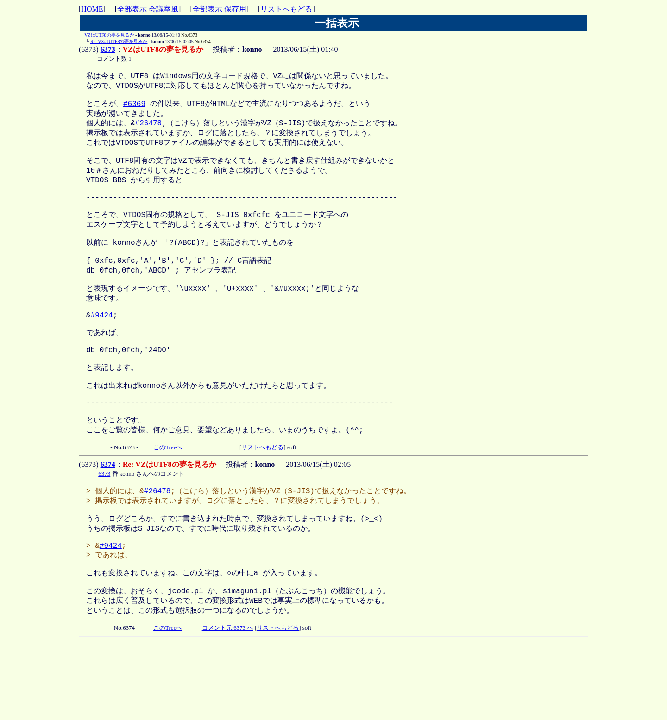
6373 (108, 49)
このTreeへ (167, 502)
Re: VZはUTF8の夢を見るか (118, 41)
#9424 (102, 349)
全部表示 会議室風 (147, 9)
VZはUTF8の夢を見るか (109, 34)
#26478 (148, 129)
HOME (92, 9)
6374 (108, 520)
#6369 (134, 108)
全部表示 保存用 (219, 9)
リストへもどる (286, 9)
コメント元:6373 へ (227, 702)
